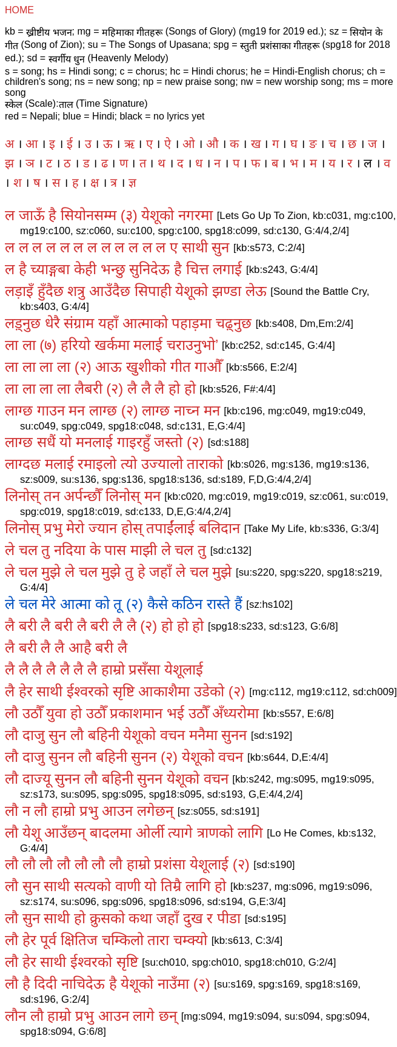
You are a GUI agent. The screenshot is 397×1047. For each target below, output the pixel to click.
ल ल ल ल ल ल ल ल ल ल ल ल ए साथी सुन (117, 247)
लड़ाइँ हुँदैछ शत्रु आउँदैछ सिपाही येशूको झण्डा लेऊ (136, 291)
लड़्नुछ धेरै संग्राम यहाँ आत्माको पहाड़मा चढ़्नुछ (128, 323)
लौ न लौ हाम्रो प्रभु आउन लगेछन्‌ (89, 811)
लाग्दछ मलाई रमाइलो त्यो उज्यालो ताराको (114, 464)
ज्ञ (132, 182)
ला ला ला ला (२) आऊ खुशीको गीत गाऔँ (113, 367)
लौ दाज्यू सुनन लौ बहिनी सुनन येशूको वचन (117, 778)
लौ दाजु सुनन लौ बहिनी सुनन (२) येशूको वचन (124, 757)
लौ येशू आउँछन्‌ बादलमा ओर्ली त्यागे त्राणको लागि (134, 832)
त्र (113, 182)
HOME (19, 10)
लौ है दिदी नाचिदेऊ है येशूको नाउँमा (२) (107, 983)
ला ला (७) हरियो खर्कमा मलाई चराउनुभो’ (111, 345)
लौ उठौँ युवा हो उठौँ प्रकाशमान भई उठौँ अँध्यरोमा (132, 713)
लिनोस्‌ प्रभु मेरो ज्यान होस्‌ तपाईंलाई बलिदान (122, 528)
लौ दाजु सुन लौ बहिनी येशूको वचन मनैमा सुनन (126, 735)
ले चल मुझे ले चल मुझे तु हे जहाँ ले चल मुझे (118, 572)
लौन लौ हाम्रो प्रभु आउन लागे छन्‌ (91, 1016)
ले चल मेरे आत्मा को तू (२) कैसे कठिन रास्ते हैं (123, 604)
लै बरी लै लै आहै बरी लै (66, 647)
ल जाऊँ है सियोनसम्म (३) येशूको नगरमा (109, 215)
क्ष (94, 182)
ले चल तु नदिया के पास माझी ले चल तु (105, 550)
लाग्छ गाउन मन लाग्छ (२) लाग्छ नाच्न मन (112, 410)
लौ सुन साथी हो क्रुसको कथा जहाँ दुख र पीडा (123, 918)
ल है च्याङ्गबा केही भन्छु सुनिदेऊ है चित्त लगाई (123, 269)
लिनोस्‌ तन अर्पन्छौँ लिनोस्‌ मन (83, 496)
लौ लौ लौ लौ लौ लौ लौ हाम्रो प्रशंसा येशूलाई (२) (127, 864)
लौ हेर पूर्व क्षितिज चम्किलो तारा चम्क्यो (106, 940)
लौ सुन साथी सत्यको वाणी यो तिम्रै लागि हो (115, 886)
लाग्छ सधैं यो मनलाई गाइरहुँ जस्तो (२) (104, 442)
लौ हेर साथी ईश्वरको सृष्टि (71, 962)
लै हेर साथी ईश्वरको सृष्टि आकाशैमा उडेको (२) (125, 691)
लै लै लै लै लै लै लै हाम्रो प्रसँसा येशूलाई (104, 669)
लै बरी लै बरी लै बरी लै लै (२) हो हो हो (104, 626)
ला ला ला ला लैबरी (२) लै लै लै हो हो (100, 388)
